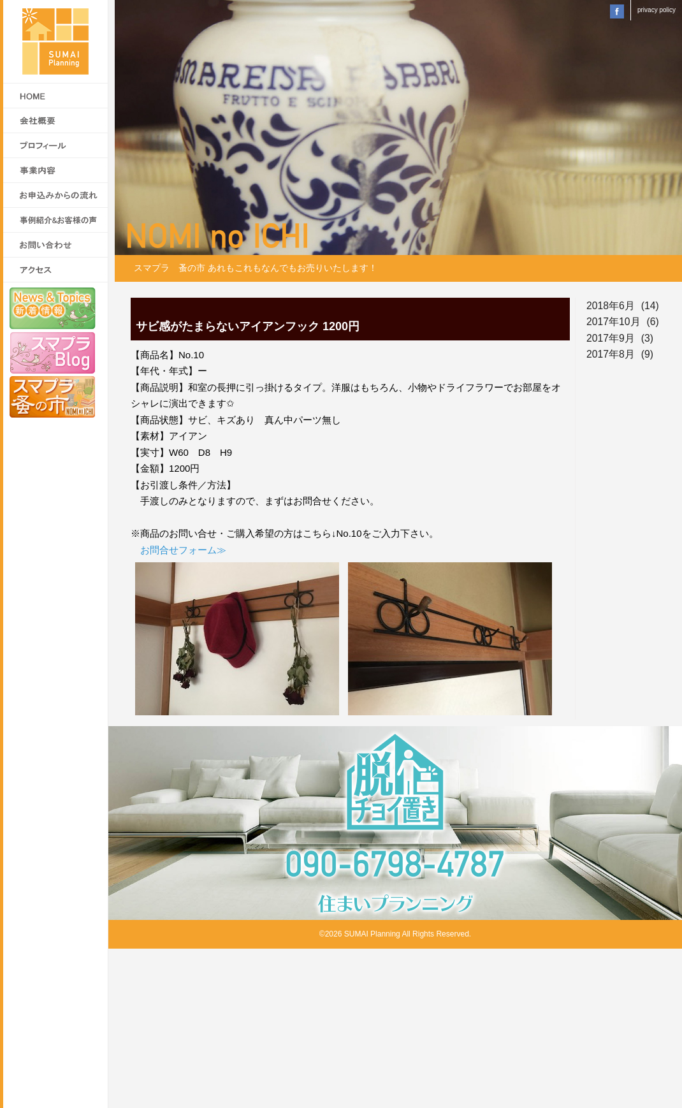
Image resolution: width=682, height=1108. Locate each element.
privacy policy (656, 9)
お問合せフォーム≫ (183, 549)
